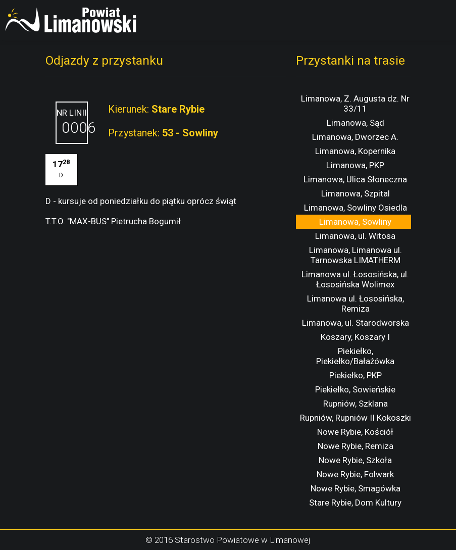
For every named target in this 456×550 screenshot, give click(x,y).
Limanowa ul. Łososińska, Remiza (355, 303)
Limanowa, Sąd (355, 123)
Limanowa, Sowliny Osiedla (355, 208)
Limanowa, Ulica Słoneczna (355, 179)
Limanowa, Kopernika (355, 151)
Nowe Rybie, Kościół (355, 432)
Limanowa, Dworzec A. (355, 137)
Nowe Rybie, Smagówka (355, 488)
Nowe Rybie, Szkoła (355, 460)
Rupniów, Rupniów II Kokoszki (355, 418)
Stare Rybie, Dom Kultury (355, 502)
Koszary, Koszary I (355, 337)
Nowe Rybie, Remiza (355, 446)
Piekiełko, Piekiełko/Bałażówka (355, 356)
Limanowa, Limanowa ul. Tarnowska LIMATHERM (355, 255)
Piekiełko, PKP (355, 375)
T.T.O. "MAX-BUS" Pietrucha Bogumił (113, 221)
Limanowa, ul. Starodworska (355, 323)
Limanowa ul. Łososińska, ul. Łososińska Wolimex (355, 279)
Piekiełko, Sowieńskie (355, 389)
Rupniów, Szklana (355, 403)
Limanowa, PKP (355, 165)
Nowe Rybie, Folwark (355, 474)
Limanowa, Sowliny (355, 222)
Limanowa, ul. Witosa (355, 236)
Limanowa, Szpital (355, 193)
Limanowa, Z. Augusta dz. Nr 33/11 (355, 103)
